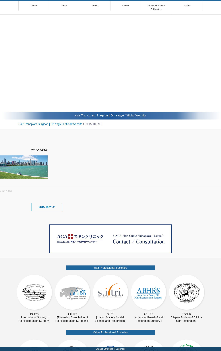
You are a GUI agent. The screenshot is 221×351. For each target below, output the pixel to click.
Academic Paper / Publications (156, 7)
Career (125, 5)
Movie (64, 5)
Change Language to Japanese (110, 349)
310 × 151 (6, 190)
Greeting (95, 5)
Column (33, 5)
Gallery (187, 5)
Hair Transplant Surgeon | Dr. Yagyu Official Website (111, 115)
